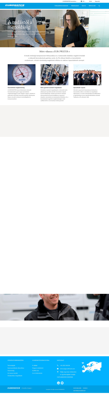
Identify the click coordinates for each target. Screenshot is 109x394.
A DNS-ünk (35, 370)
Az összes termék (13, 373)
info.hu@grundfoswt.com (67, 368)
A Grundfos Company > (27, 388)
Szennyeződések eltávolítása (16, 368)
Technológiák (11, 365)
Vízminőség (11, 370)
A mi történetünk (37, 373)
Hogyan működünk (37, 368)
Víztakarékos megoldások (15, 375)
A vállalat (34, 365)
